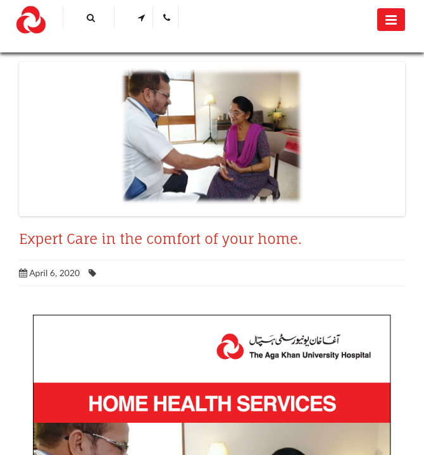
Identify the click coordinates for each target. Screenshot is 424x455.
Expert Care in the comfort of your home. (160, 239)
